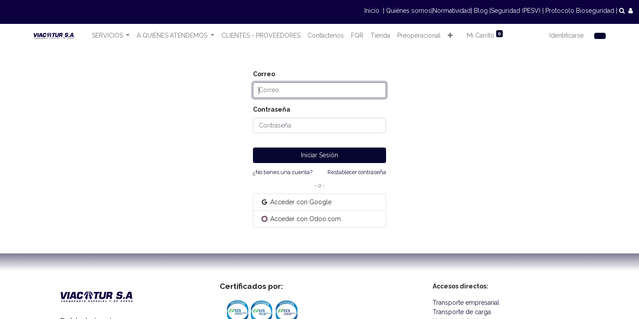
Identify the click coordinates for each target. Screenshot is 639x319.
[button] (450, 35)
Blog (481, 10)
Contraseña (271, 109)
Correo (264, 74)
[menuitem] (261, 35)
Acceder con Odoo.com (301, 218)
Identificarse (566, 35)
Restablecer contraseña (356, 172)
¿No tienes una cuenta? (282, 172)
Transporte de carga (463, 311)
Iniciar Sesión (319, 155)
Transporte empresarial (467, 302)
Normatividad (452, 10)
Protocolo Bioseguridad (579, 10)
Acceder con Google (295, 202)
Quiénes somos (408, 10)
